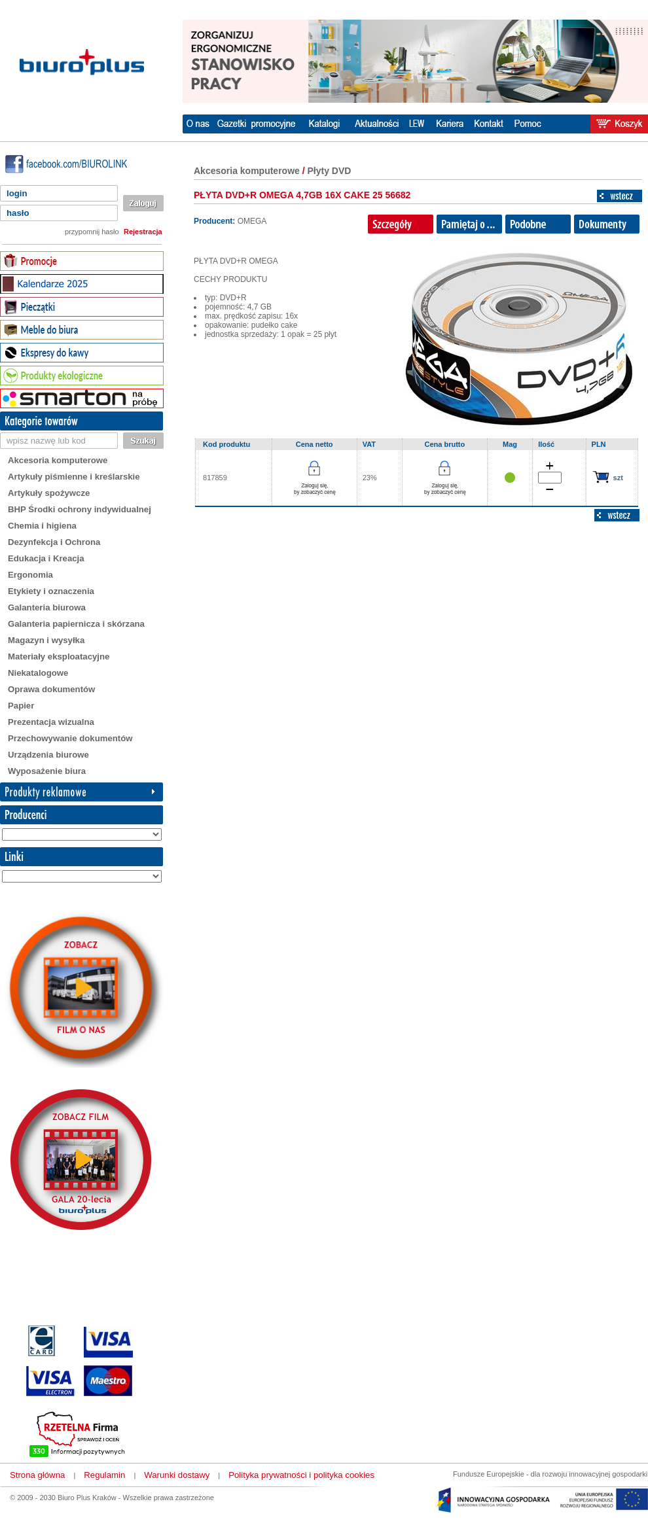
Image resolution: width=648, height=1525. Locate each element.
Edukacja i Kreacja (46, 558)
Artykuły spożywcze (49, 493)
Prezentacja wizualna (51, 722)
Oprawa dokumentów (51, 689)
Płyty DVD (329, 171)
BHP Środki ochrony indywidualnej (79, 509)
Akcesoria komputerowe (57, 460)
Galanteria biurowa (47, 607)
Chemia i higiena (42, 526)
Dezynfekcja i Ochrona (54, 542)
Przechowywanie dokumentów (70, 738)
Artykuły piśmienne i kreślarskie (74, 477)
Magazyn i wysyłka (46, 640)
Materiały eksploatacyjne (58, 656)
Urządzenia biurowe (48, 755)
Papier (21, 705)
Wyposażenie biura (47, 771)
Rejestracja (143, 232)
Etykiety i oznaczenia (51, 591)
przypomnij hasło (92, 232)
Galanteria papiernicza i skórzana (76, 624)
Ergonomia (30, 575)
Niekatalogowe (38, 673)
